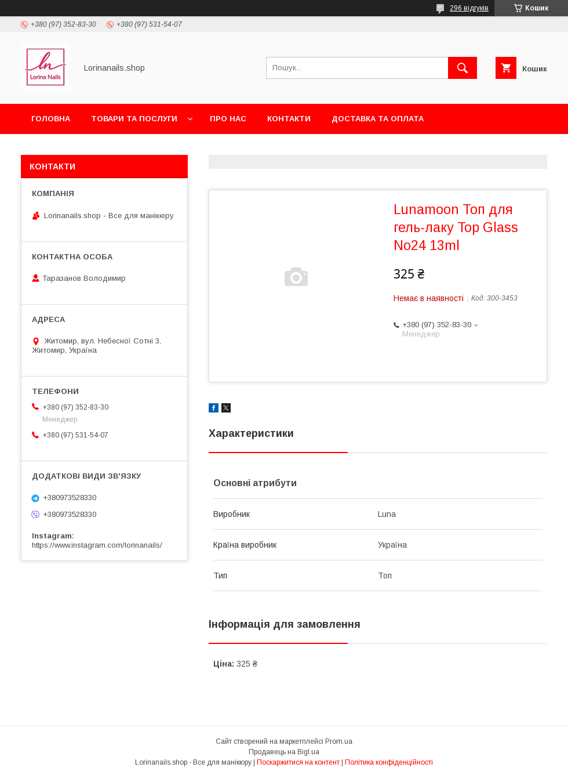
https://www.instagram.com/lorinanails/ (97, 545)
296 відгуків (469, 8)
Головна (50, 118)
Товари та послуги (134, 118)
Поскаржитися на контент (298, 762)
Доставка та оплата (378, 118)
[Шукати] (462, 68)
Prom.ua (338, 741)
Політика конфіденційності (389, 762)
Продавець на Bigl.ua (284, 752)
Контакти (289, 118)
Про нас (228, 118)
